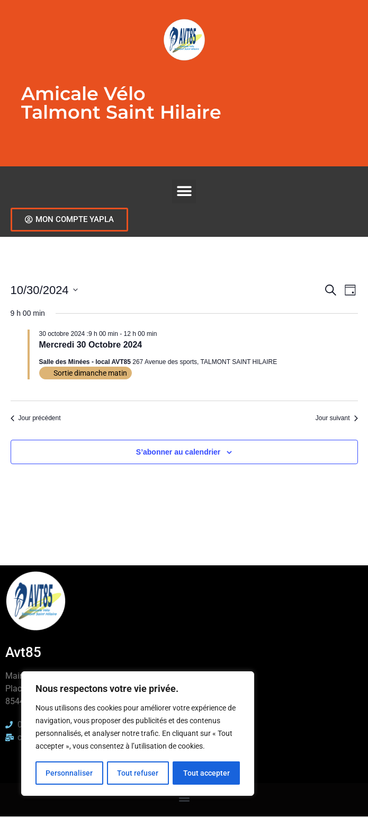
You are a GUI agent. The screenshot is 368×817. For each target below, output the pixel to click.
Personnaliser (69, 773)
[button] (184, 191)
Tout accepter (206, 773)
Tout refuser (137, 773)
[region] (137, 734)
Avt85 (23, 652)
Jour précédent (36, 418)
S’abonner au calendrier (178, 452)
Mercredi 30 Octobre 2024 (90, 344)
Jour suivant (337, 418)
